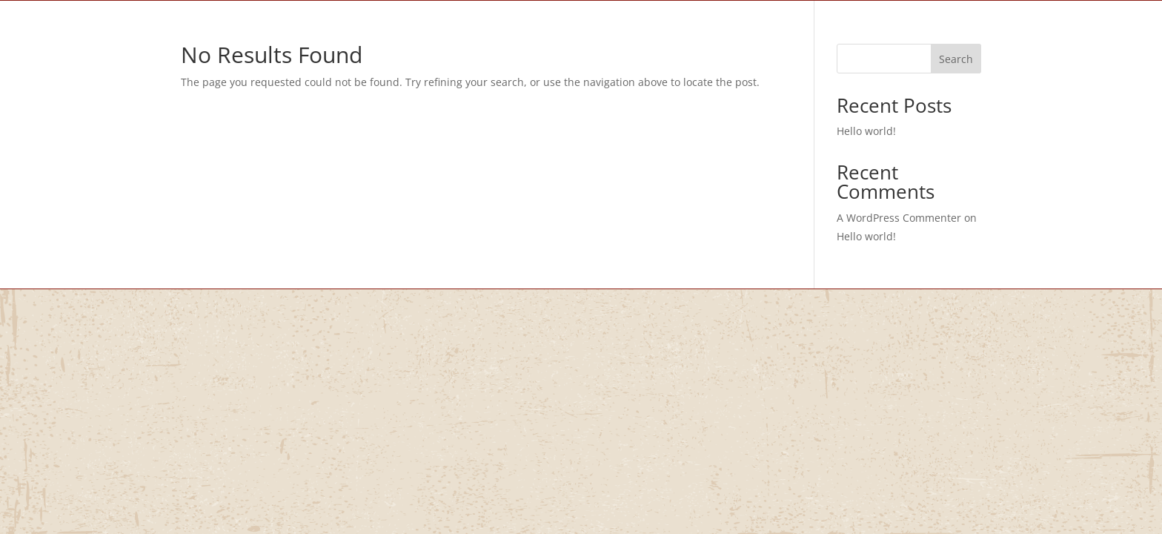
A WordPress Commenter (899, 218)
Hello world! (866, 131)
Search (956, 59)
